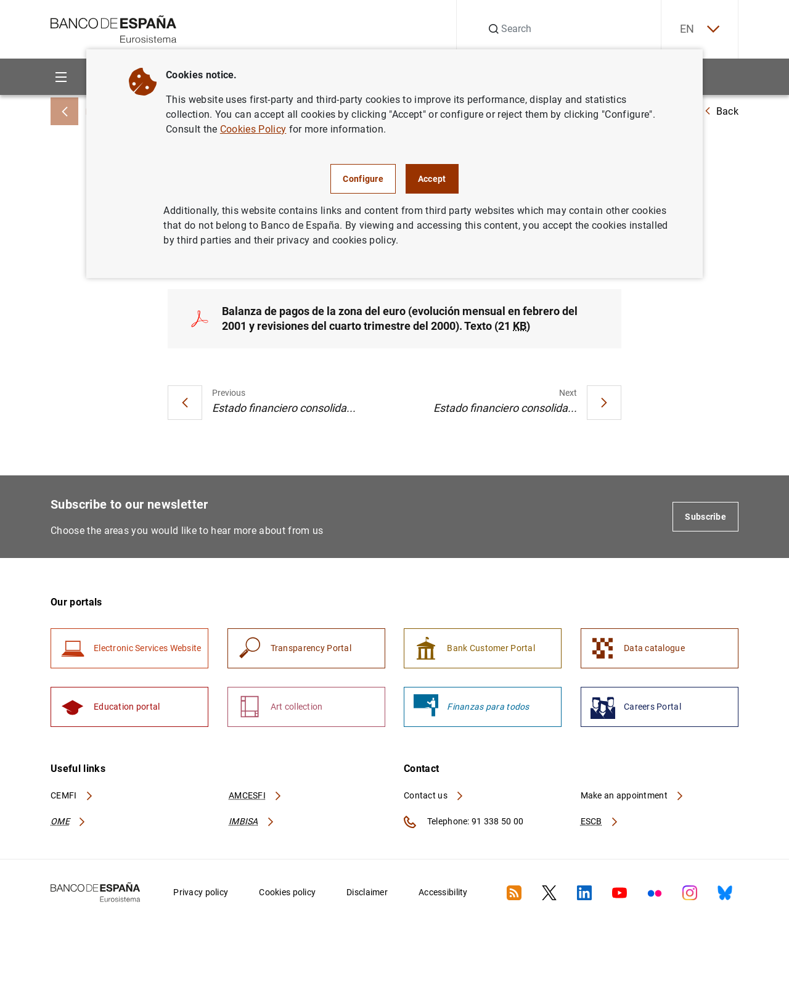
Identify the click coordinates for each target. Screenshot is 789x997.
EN (699, 29)
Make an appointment (633, 795)
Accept (432, 179)
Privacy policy (200, 892)
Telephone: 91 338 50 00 (463, 822)
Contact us (434, 795)
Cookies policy (287, 892)
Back (721, 111)
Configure (363, 179)
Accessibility (443, 892)
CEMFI (72, 795)
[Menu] (60, 76)
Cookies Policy (253, 129)
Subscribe (705, 517)
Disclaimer (367, 892)
